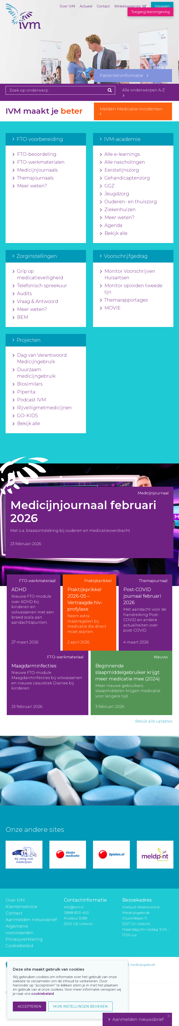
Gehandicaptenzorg (125, 178)
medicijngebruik (142, 964)
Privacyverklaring (24, 939)
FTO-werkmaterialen (39, 162)
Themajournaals (33, 178)
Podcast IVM (29, 399)
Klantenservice (21, 906)
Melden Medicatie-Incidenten (133, 111)
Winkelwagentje (127, 6)
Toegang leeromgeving (150, 12)
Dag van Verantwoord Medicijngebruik (40, 358)
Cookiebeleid (19, 945)
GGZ (107, 186)
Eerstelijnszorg (119, 170)
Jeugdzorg (114, 193)
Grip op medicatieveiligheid (38, 274)
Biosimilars (28, 384)
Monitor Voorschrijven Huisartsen (127, 274)
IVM (23, 26)
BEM (20, 317)
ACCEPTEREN (29, 1006)
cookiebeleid (42, 994)
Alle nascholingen (122, 162)
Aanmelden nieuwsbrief (31, 919)
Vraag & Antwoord (35, 301)
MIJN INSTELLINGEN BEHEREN (80, 1006)
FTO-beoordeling (34, 154)
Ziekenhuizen (118, 209)
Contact (103, 6)
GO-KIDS (25, 415)
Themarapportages (124, 300)
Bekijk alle (113, 233)
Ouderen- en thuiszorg (128, 201)
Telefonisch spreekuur (40, 285)
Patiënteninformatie (124, 75)
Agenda (111, 225)
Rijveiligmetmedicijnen (42, 407)
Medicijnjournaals (35, 170)
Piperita (24, 392)
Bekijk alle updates (153, 721)
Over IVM (67, 6)
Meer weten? (30, 186)
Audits (22, 293)
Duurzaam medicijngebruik (34, 373)
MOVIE (110, 308)
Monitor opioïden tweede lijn (131, 289)
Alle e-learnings (120, 154)
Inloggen (162, 6)
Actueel (86, 6)
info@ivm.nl (73, 907)
